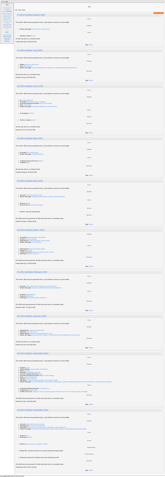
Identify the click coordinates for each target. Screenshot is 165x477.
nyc (5, 22)
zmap (34, 36)
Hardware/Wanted (37, 154)
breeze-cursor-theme (68, 391)
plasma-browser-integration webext (36, 444)
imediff (30, 437)
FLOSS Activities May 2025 (30, 138)
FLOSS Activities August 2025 (31, 15)
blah (7, 9)
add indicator (28, 105)
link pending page (33, 152)
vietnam (9, 27)
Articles (9, 36)
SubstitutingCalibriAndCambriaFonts (66, 68)
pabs (3, 1)
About (8, 38)
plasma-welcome (56, 391)
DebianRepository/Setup (39, 196)
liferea (41, 161)
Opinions (7, 41)
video (6, 27)
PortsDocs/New (37, 242)
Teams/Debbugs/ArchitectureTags (69, 335)
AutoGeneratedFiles (38, 68)
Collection (7, 39)
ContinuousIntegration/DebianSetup (73, 382)
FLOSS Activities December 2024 (32, 353)
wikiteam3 (30, 296)
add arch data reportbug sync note (41, 333)
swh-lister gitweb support (37, 249)
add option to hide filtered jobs (56, 427)
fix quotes (27, 371)
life (10, 19)
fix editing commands (33, 372)
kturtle (42, 391)
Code (4, 36)
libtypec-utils (33, 390)
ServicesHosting (52, 106)
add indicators (28, 66)
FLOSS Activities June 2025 (30, 86)
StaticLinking (45, 29)
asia (5, 9)
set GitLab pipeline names (34, 195)
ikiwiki (9, 16)
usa (4, 27)
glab (28, 162)
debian (9, 11)
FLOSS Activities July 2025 (29, 50)
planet (8, 22)
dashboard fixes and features (36, 237)
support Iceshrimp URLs (36, 330)
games (7, 14)
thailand (7, 25)
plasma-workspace (82, 391)
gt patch (33, 120)
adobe (4, 7)
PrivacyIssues (36, 29)
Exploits (50, 196)
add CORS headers (46, 103)
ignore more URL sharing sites (36, 427)
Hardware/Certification (39, 106)
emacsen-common (33, 253)
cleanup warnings (31, 239)
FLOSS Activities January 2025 (31, 316)
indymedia (5, 18)
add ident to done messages (36, 102)
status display (49, 375)
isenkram (29, 250)
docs (43, 375)
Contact (5, 35)
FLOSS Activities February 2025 (32, 272)
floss (8, 13)
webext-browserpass (36, 205)
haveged (47, 391)
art (10, 7)
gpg (10, 14)
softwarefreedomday (7, 24)
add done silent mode (32, 64)
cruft (9, 9)
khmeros (9, 18)
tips (10, 25)
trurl (28, 435)
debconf (4, 11)
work (7, 29)
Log (10, 35)
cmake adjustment (27, 100)
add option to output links (37, 426)
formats (4, 14)
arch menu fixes (32, 332)
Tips (5, 38)
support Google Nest (30, 377)
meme (4, 21)
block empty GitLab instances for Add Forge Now (41, 286)
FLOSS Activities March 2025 (30, 230)
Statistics (109, 382)
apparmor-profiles (37, 252)
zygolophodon (31, 294)
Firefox (31, 113)
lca (8, 19)
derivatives (4, 13)
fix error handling (31, 378)
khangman (36, 391)
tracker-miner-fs (49, 252)
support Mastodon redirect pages (39, 240)
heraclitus (6, 16)
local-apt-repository (33, 297)
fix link (28, 367)
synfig (4, 25)
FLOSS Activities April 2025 (30, 181)
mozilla (10, 21)
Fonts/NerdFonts (90, 382)
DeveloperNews (37, 335)
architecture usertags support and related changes (42, 380)
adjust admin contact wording (35, 424)
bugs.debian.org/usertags (53, 382)
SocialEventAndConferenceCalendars (49, 288)
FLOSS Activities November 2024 (32, 410)
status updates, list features (38, 369)
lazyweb (5, 19)
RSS (155, 13)
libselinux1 (43, 297)
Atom (161, 13)
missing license (44, 388)
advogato (8, 7)
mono (7, 21)
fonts (11, 13)
